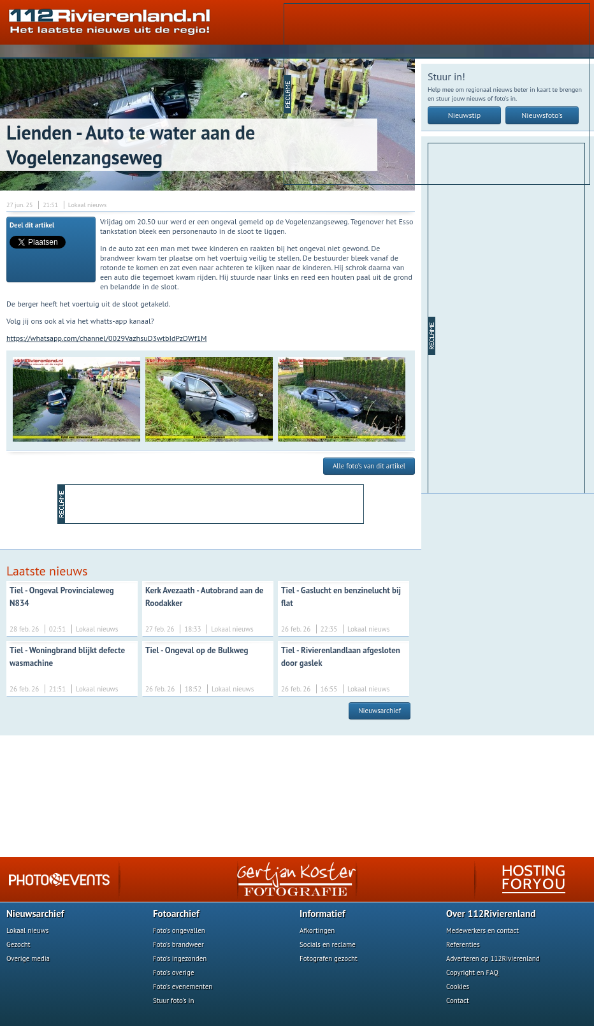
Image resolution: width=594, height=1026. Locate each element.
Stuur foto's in (173, 1000)
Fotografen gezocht (329, 958)
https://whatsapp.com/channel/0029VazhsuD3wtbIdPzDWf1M (106, 338)
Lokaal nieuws (27, 930)
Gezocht (18, 944)
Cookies (457, 986)
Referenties (463, 944)
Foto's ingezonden (179, 958)
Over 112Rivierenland (490, 913)
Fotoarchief (176, 913)
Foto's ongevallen (179, 930)
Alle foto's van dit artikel (369, 465)
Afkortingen (317, 930)
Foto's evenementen (182, 986)
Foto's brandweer (178, 944)
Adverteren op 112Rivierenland (493, 958)
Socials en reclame (328, 944)
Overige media (28, 958)
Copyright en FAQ (472, 972)
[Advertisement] (428, 93)
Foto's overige (173, 972)
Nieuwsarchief (379, 710)
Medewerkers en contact (482, 930)
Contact (457, 1000)
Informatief (322, 913)
